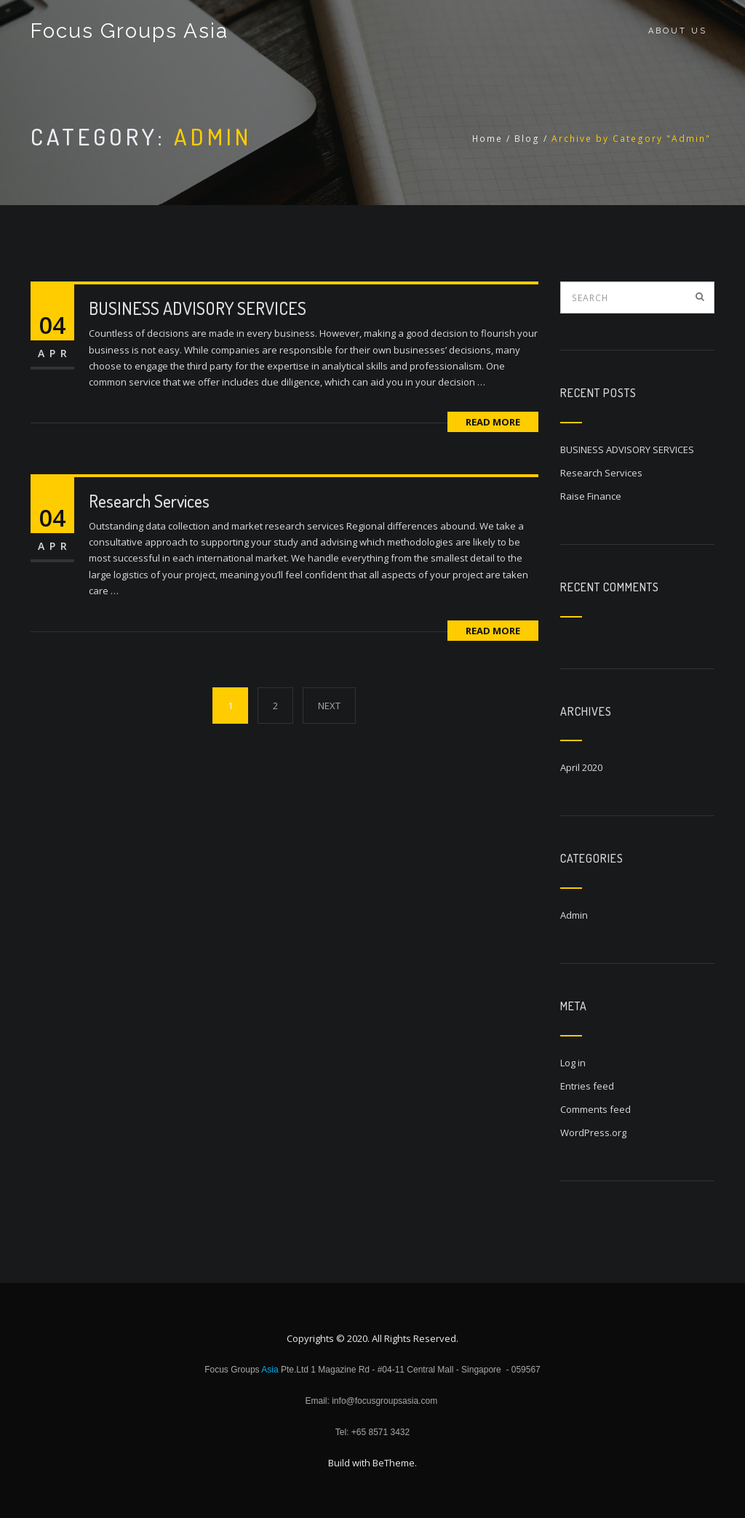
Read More (493, 421)
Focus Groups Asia (129, 31)
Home (487, 138)
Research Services (149, 501)
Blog (527, 138)
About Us (677, 31)
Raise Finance (590, 496)
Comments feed (595, 1109)
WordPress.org (593, 1132)
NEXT (329, 705)
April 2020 (581, 767)
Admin (574, 915)
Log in (573, 1062)
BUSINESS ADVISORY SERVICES (197, 308)
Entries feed (587, 1085)
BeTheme (393, 1462)
